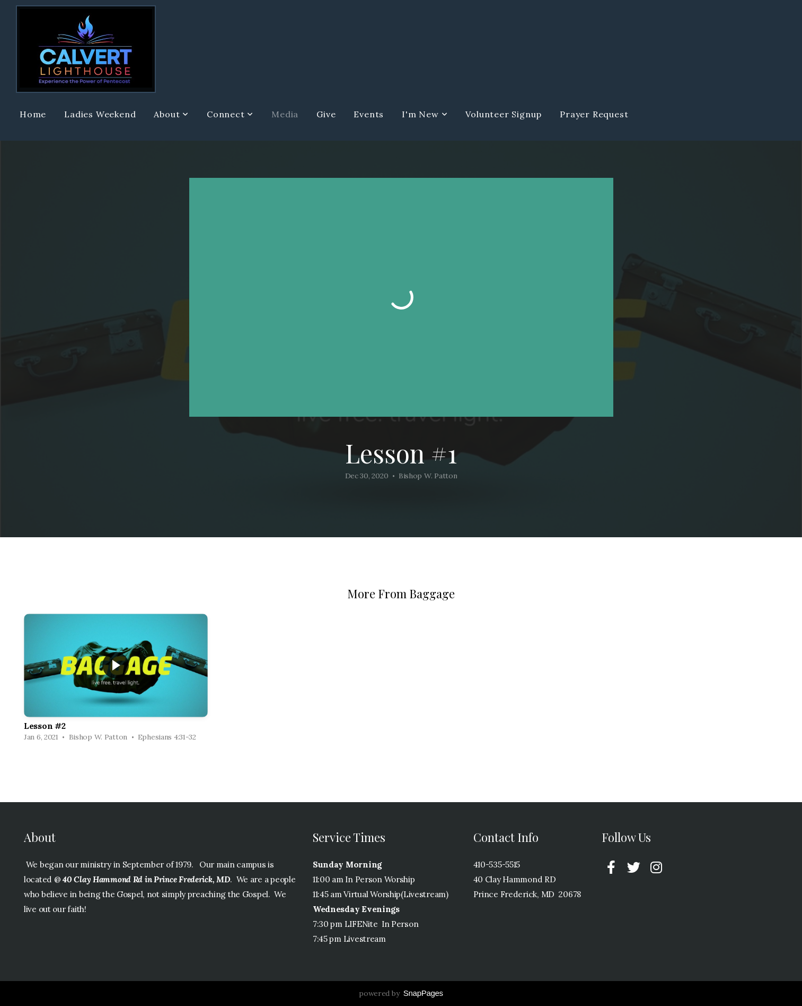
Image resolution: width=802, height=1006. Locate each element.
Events (369, 114)
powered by (401, 993)
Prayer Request (594, 114)
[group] (116, 680)
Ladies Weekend (100, 114)
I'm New (424, 114)
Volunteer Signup (503, 114)
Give (326, 114)
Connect (230, 114)
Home (33, 114)
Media (284, 114)
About (171, 114)
